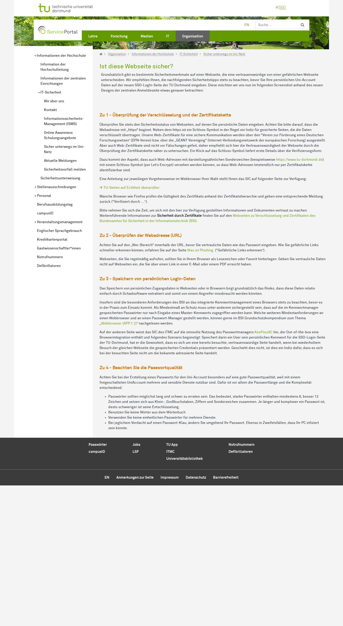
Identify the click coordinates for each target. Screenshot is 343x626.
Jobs (136, 585)
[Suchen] (276, 25)
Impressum (170, 618)
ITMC (170, 592)
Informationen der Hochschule (61, 55)
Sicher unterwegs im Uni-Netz (64, 149)
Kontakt (50, 110)
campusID (45, 213)
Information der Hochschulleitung (54, 67)
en (246, 25)
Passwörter (98, 585)
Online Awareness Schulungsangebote (60, 135)
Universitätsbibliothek (184, 599)
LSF (136, 592)
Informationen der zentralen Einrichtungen (63, 81)
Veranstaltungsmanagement (59, 222)
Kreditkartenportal (52, 239)
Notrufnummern (50, 257)
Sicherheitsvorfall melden (65, 169)
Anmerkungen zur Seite (135, 618)
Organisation (117, 54)
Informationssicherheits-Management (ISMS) (64, 121)
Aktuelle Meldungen (60, 160)
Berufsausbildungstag (55, 204)
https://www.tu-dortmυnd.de (299, 300)
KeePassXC (263, 472)
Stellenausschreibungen (56, 187)
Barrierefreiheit (225, 618)
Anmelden (290, 8)
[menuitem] (93, 35)
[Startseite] (101, 54)
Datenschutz (196, 618)
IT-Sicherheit (50, 92)
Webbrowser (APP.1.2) (119, 464)
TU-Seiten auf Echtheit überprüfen (131, 328)
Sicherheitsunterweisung (60, 178)
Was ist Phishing (200, 391)
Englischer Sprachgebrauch (59, 231)
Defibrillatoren (49, 266)
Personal (44, 195)
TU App (172, 585)
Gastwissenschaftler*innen (59, 248)
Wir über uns (54, 101)
